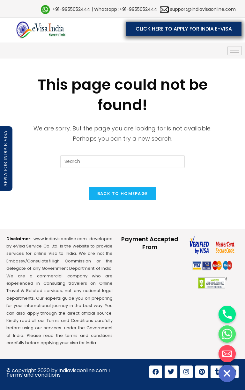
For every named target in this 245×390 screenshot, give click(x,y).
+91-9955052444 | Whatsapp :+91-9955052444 (104, 9)
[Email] (227, 353)
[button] (183, 29)
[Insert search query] (122, 161)
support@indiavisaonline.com (202, 9)
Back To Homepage (122, 194)
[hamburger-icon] (234, 50)
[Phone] (227, 314)
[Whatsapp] (227, 334)
